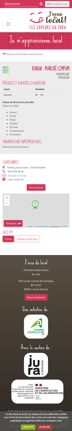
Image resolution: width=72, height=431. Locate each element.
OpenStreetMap (42, 226)
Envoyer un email (17, 175)
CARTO (65, 226)
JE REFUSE (44, 427)
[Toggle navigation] (8, 24)
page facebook (13, 179)
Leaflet (29, 226)
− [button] (6, 202)
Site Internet (36, 187)
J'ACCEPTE (28, 427)
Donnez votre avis (27, 238)
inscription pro (57, 3)
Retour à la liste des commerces (23, 54)
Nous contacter (36, 297)
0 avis (8, 238)
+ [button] (6, 197)
